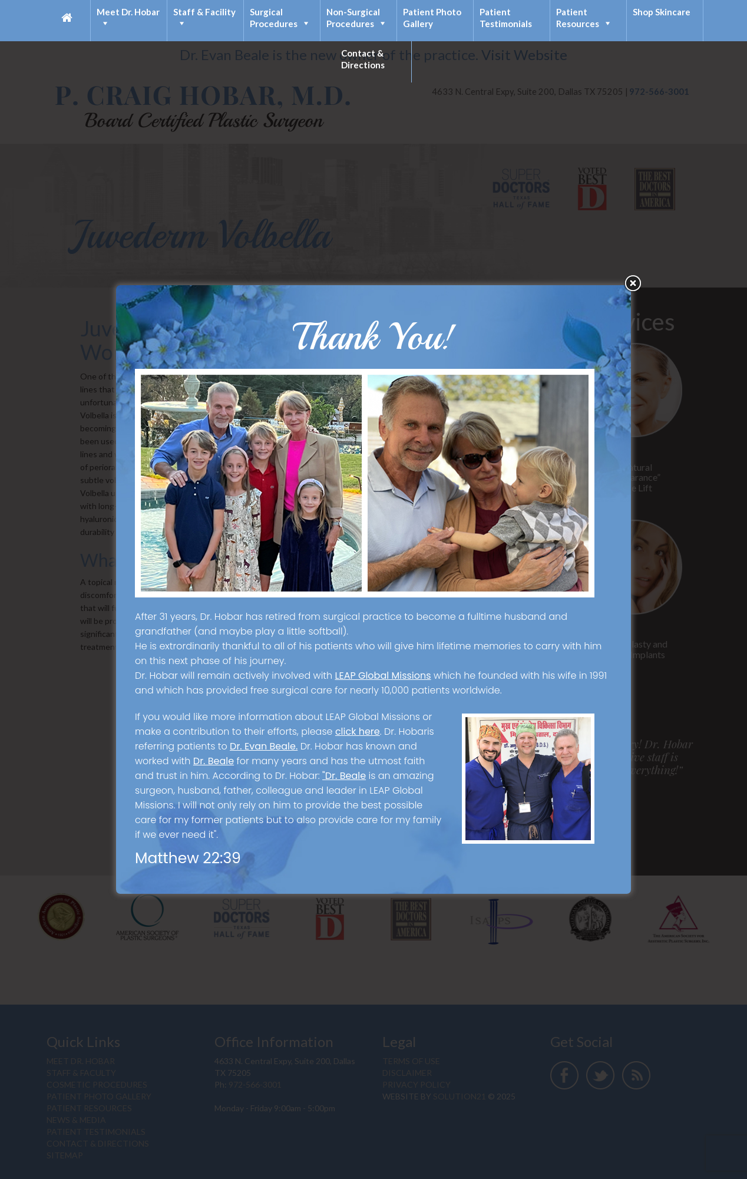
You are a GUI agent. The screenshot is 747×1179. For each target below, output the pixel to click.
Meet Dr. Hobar (128, 11)
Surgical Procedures (274, 17)
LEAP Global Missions (383, 675)
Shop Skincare (661, 11)
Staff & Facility (204, 11)
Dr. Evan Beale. (264, 746)
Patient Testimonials (506, 17)
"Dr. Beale (344, 775)
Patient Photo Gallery (432, 17)
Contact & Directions (363, 59)
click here (357, 731)
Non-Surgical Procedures (353, 17)
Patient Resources (577, 17)
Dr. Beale (213, 761)
